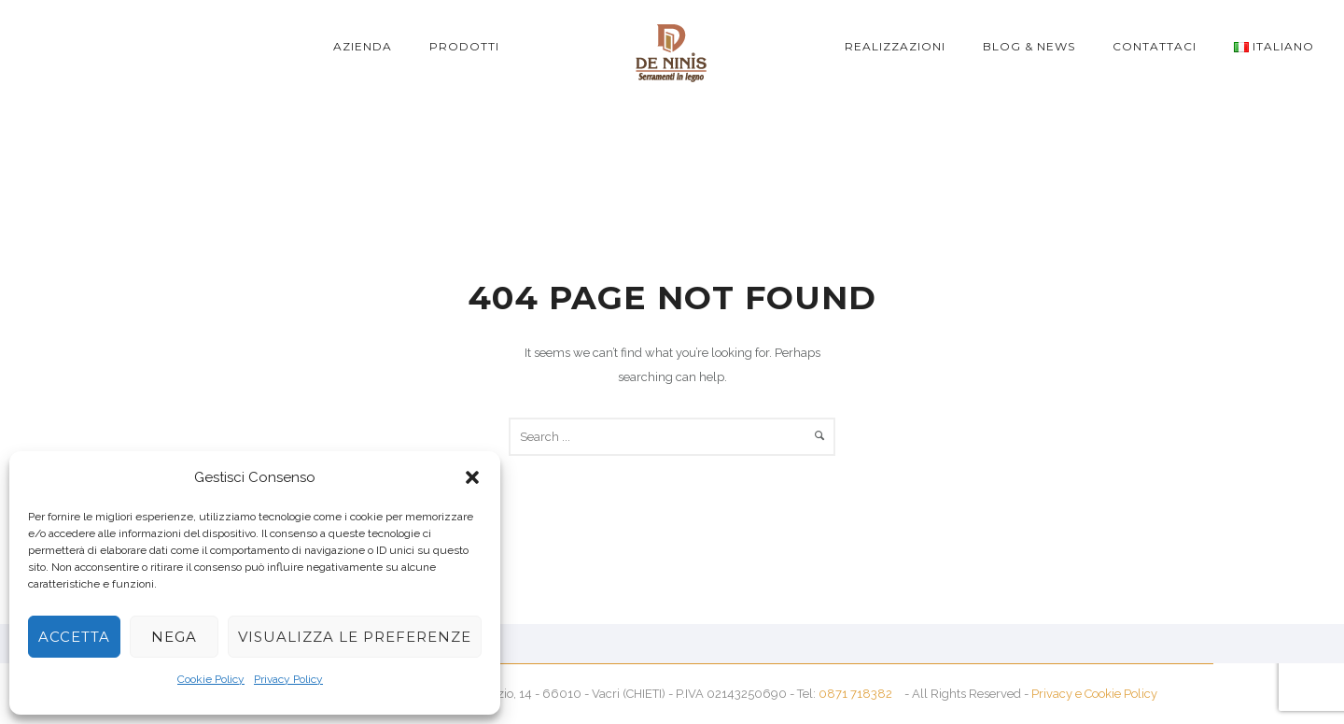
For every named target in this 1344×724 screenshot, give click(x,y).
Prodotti (464, 46)
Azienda (362, 46)
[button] (472, 477)
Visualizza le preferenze (354, 637)
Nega (174, 637)
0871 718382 (855, 694)
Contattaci (1155, 46)
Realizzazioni (895, 46)
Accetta (74, 637)
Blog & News (1029, 46)
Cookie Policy (211, 679)
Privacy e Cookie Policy (1094, 694)
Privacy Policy (288, 679)
